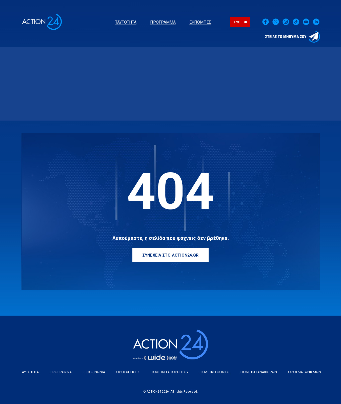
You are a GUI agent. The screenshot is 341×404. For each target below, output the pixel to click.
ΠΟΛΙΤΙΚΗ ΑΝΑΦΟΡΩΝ (258, 372)
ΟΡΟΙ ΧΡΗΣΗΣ (127, 372)
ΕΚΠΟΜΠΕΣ (200, 22)
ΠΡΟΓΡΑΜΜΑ (163, 22)
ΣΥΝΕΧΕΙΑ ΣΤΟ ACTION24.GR (171, 255)
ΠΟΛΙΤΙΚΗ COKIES (214, 372)
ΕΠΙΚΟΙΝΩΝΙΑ (94, 372)
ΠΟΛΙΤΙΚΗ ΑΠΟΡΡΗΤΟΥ (170, 372)
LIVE (237, 22)
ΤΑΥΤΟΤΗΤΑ (125, 22)
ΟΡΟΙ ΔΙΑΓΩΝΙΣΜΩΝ (304, 372)
